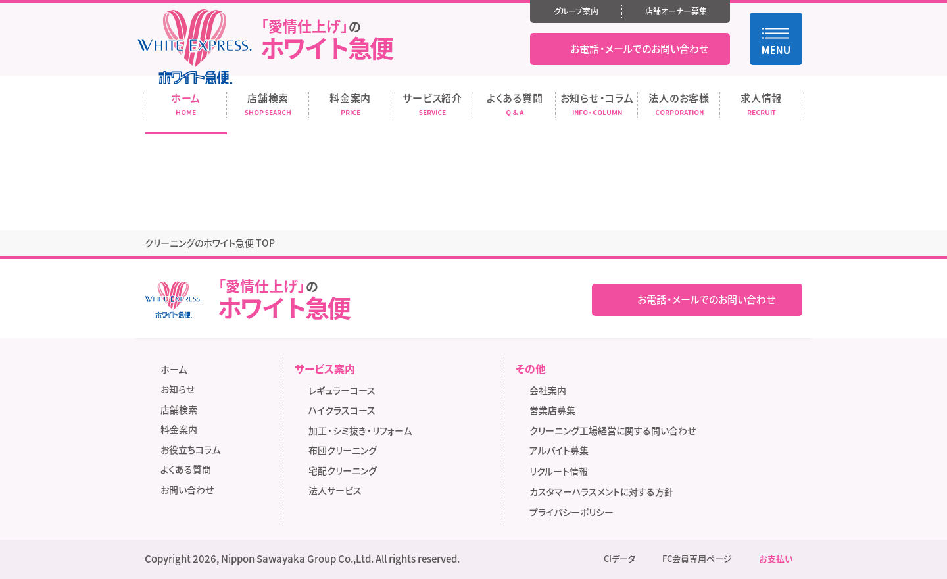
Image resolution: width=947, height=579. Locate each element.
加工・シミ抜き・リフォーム (360, 430)
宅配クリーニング (342, 470)
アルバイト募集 (563, 451)
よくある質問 (185, 469)
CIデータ (619, 559)
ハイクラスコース (342, 409)
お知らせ (177, 388)
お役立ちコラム (190, 449)
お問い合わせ (187, 489)
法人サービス (335, 490)
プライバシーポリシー (571, 511)
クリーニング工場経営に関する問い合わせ (612, 430)
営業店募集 (552, 409)
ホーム (173, 369)
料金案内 (178, 429)
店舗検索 (178, 409)
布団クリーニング (342, 450)
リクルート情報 (562, 472)
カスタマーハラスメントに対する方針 (601, 491)
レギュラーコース (342, 390)
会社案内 (547, 390)
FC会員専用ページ (697, 559)
